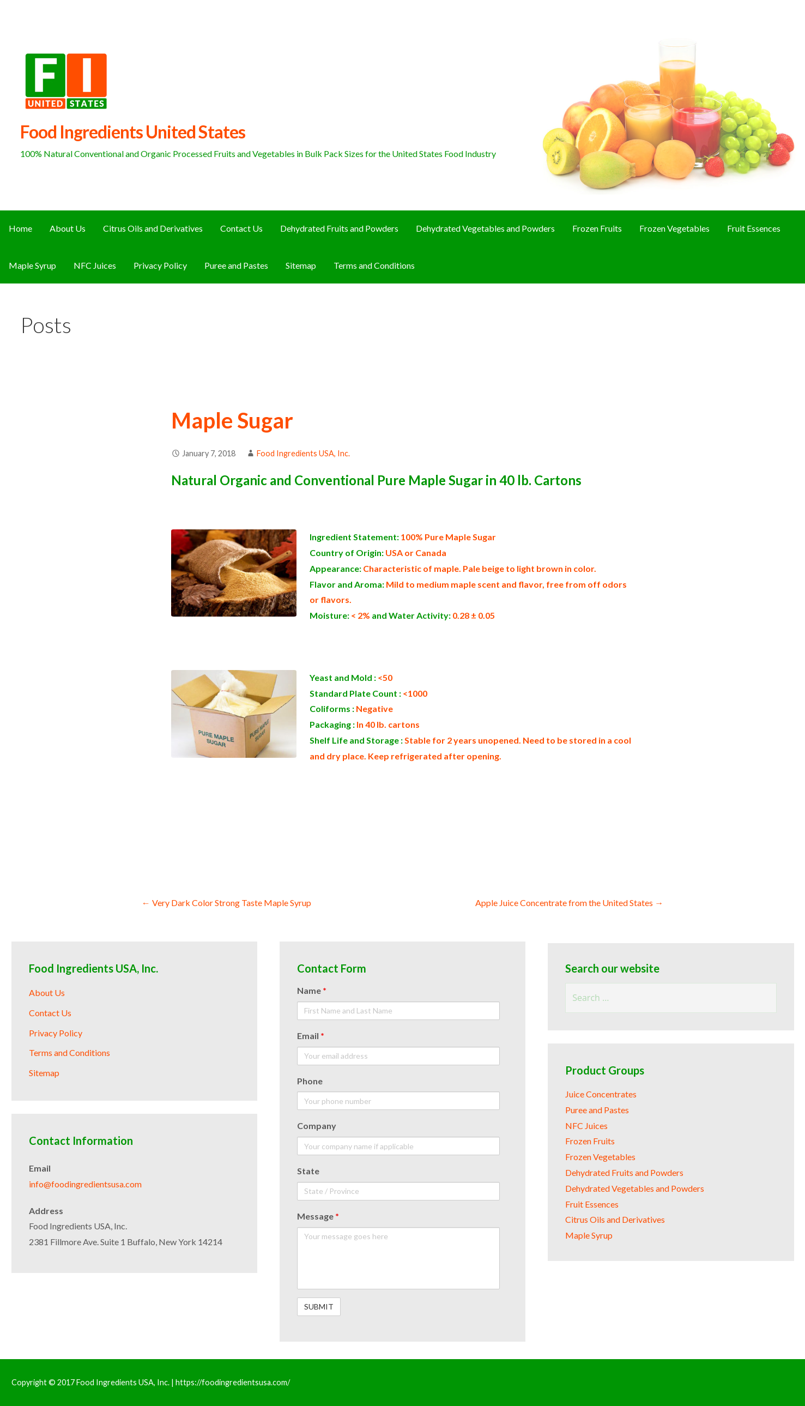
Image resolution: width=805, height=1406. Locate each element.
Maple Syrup (32, 265)
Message (318, 1216)
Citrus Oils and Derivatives (153, 228)
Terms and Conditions (374, 265)
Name (311, 990)
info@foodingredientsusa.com (85, 1184)
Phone (310, 1081)
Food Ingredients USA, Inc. (303, 453)
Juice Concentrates (601, 1094)
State (308, 1171)
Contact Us (241, 228)
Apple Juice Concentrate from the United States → (569, 902)
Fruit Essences (753, 228)
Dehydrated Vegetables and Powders (485, 228)
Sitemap (301, 265)
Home (20, 228)
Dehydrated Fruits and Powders (339, 228)
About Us (68, 228)
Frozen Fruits (597, 228)
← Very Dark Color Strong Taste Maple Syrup (226, 902)
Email (310, 1035)
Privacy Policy (160, 265)
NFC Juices (95, 265)
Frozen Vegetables (674, 228)
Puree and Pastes (236, 265)
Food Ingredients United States (132, 131)
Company (316, 1125)
